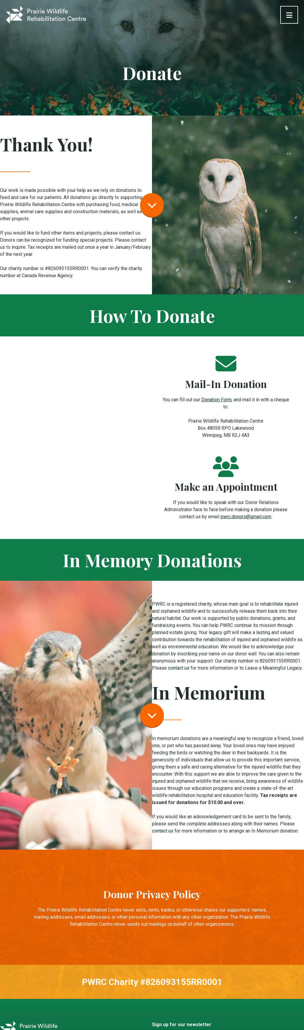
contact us (178, 668)
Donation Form (216, 399)
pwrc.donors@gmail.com (246, 516)
